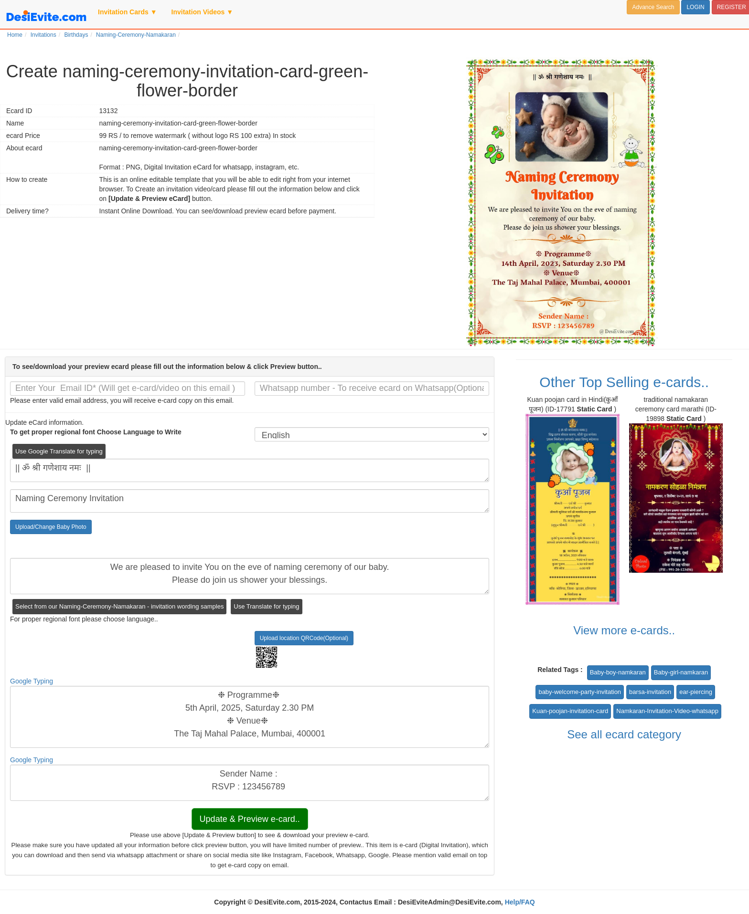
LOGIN (695, 7)
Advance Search (653, 7)
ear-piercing (695, 691)
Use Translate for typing (266, 606)
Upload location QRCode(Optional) (304, 638)
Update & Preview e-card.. (250, 819)
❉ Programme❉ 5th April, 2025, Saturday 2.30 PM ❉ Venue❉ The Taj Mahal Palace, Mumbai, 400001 (249, 717)
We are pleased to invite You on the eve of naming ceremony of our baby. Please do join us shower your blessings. (249, 576)
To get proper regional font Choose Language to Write (96, 432)
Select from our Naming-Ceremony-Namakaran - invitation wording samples (119, 606)
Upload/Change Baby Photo (50, 527)
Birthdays (76, 35)
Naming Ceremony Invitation (249, 501)
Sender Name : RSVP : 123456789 (249, 783)
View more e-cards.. (624, 630)
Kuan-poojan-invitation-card (570, 710)
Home (14, 35)
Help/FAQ (520, 902)
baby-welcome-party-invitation (579, 691)
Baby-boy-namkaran (618, 672)
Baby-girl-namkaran (681, 672)
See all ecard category (624, 734)
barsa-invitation (650, 691)
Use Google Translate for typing (59, 451)
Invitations (43, 35)
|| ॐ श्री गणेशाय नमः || (249, 470)
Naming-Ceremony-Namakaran (136, 35)
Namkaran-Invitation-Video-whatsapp (667, 710)
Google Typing (31, 681)
